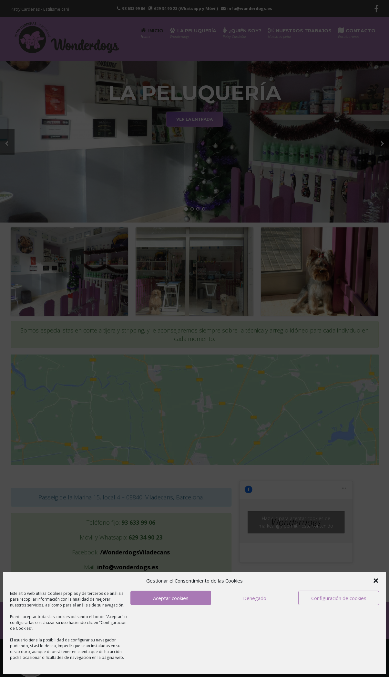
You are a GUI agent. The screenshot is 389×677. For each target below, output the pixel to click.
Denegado (254, 598)
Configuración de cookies (338, 598)
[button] (376, 580)
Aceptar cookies (171, 598)
